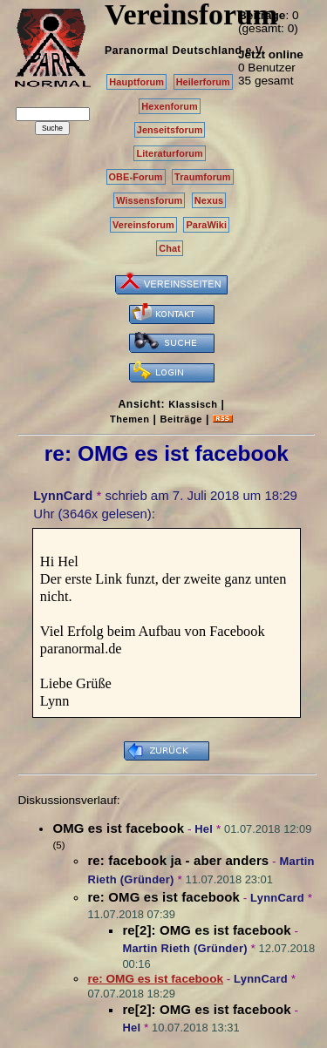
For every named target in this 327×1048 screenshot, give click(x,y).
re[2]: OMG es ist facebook (206, 930)
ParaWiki (206, 225)
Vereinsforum (143, 225)
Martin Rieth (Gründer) (184, 948)
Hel (203, 828)
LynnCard (62, 496)
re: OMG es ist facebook (163, 896)
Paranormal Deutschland (173, 50)
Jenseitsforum (170, 130)
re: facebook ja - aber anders (178, 860)
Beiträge (181, 419)
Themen (129, 419)
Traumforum (202, 177)
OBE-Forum (136, 177)
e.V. (255, 50)
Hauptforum (136, 82)
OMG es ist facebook (118, 828)
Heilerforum (203, 82)
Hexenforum (169, 106)
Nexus (208, 200)
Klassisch (192, 404)
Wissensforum (149, 200)
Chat (170, 248)
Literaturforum (169, 153)
